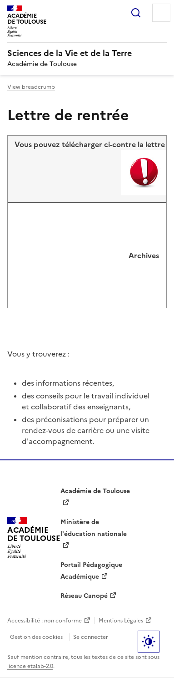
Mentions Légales (121, 621)
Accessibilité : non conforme (44, 621)
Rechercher (136, 13)
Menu (161, 13)
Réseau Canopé (84, 596)
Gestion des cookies (36, 637)
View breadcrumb (31, 87)
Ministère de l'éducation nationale (93, 528)
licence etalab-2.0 (30, 666)
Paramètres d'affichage (148, 642)
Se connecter (90, 637)
